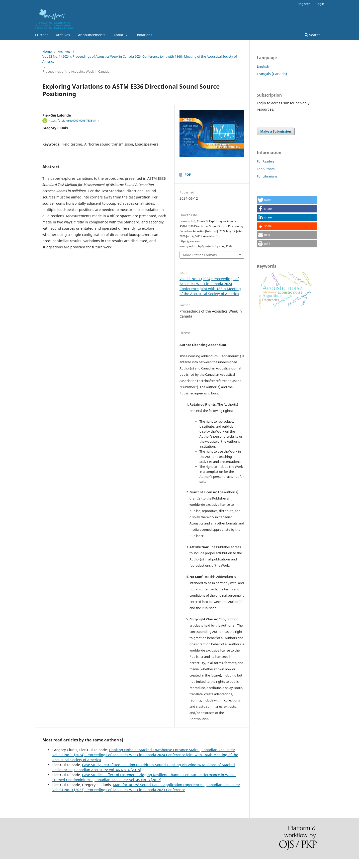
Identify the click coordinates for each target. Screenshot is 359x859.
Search (313, 34)
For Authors (265, 169)
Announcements (91, 34)
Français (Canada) (272, 73)
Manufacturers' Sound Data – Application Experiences (158, 784)
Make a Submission (275, 131)
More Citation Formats (200, 255)
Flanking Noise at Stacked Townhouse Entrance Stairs (154, 749)
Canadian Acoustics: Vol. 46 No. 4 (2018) (107, 769)
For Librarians (267, 176)
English (263, 66)
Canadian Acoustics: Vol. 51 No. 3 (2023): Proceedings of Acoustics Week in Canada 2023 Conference (146, 787)
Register (304, 3)
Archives (63, 34)
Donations (143, 34)
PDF (187, 174)
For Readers (265, 161)
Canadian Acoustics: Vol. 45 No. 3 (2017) (127, 779)
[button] (287, 200)
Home (47, 51)
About (118, 34)
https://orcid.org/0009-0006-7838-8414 (74, 120)
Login (320, 3)
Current (41, 34)
